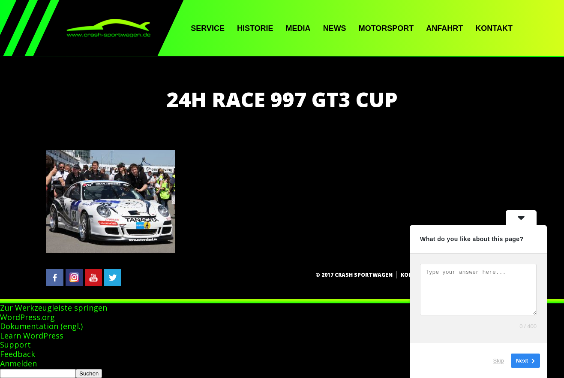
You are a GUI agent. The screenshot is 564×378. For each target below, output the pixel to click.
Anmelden (18, 363)
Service (208, 28)
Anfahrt (444, 28)
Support (15, 344)
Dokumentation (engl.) (41, 326)
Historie (255, 28)
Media (298, 28)
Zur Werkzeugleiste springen (53, 307)
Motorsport (386, 28)
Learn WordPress (31, 335)
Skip (498, 360)
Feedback (17, 354)
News (334, 28)
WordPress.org (27, 317)
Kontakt (494, 28)
